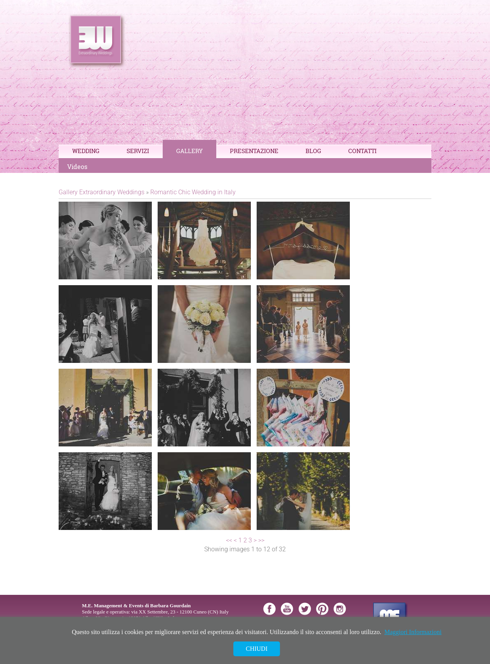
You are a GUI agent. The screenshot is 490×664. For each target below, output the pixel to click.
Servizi (138, 151)
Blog (313, 151)
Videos (77, 166)
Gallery (189, 151)
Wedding (85, 151)
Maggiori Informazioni (412, 632)
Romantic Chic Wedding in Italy (193, 192)
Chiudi (257, 648)
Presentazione (254, 151)
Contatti (362, 151)
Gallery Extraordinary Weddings (101, 192)
